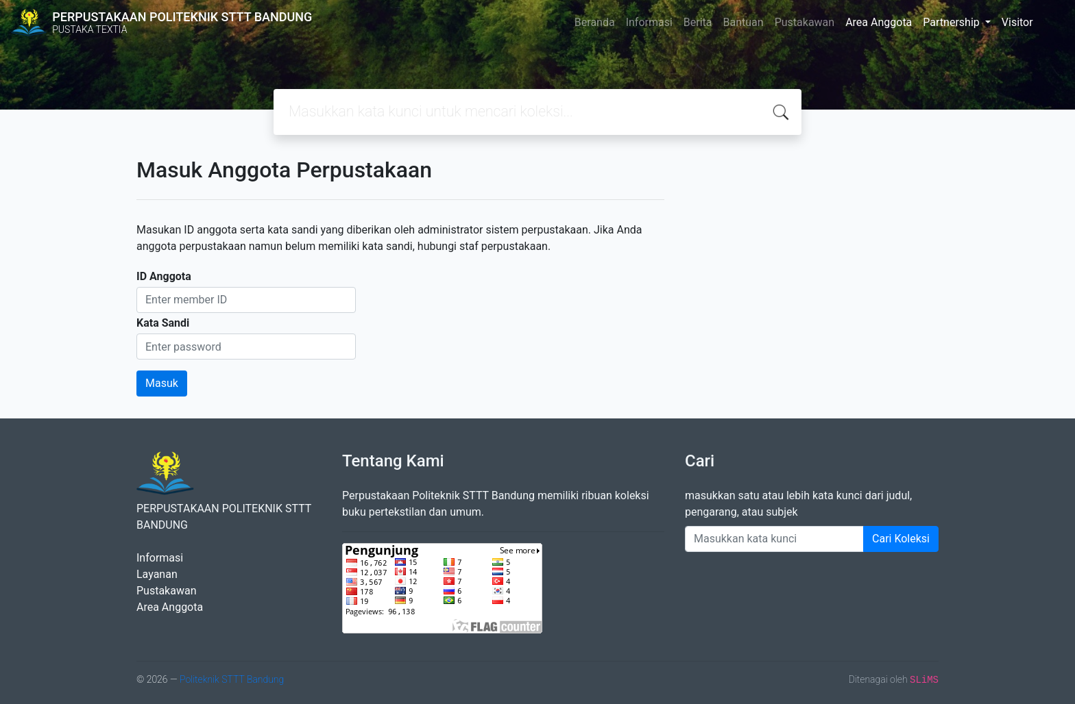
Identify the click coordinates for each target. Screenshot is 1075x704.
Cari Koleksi (901, 538)
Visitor (1017, 22)
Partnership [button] (952, 22)
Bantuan (743, 22)
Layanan (157, 574)
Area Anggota (878, 22)
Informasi (649, 22)
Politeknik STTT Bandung (232, 679)
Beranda (595, 22)
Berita (698, 22)
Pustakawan (804, 22)
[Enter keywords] (774, 539)
